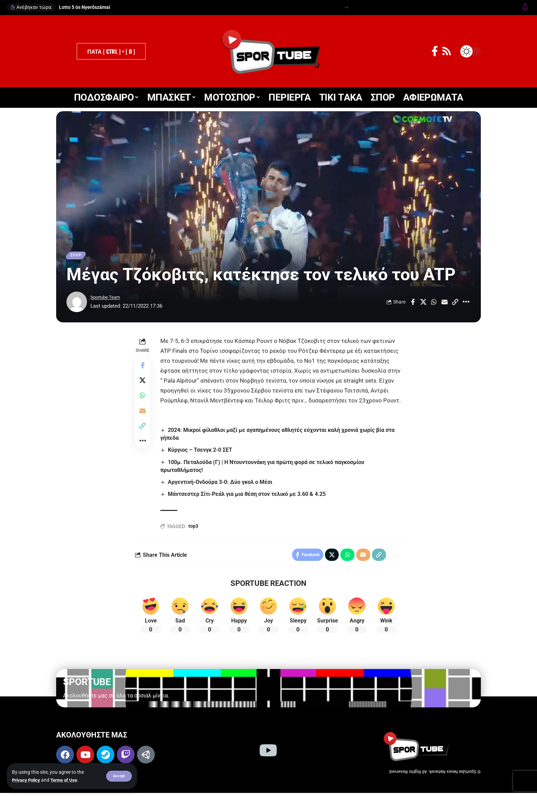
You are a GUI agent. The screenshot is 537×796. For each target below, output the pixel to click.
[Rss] (446, 51)
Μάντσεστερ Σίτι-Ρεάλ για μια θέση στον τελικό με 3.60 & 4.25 (248, 496)
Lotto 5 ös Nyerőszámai (84, 7)
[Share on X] (423, 303)
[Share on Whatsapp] (434, 303)
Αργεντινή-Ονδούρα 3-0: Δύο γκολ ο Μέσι (222, 483)
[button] (118, 776)
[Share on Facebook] (412, 303)
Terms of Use (67, 780)
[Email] (444, 303)
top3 (195, 528)
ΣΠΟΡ (77, 256)
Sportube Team (107, 299)
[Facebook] (435, 51)
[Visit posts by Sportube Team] (76, 303)
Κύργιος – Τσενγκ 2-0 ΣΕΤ (202, 451)
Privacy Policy (27, 780)
